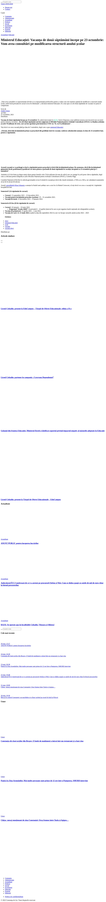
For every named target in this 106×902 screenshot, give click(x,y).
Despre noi (8, 7)
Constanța (8, 16)
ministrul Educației (56, 127)
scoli (6, 225)
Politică (7, 22)
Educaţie (8, 27)
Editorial (8, 31)
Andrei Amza (5, 111)
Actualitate (8, 20)
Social (7, 24)
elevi (6, 221)
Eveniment (8, 26)
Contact (7, 9)
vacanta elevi (9, 228)
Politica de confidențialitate (14, 897)
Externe (7, 29)
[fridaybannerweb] (53, 164)
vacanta (7, 226)
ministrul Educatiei (11, 223)
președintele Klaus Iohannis (15, 185)
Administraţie (9, 18)
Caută (3, 13)
